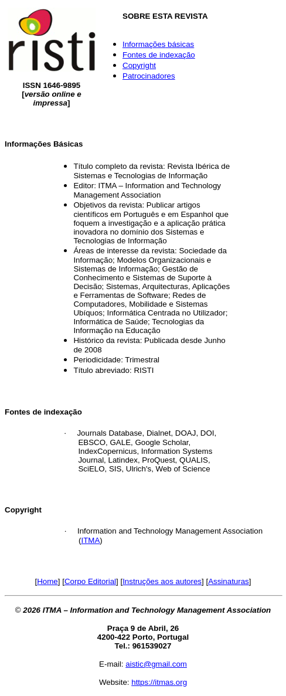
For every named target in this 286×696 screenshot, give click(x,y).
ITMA (90, 540)
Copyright (139, 65)
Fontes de (158, 54)
